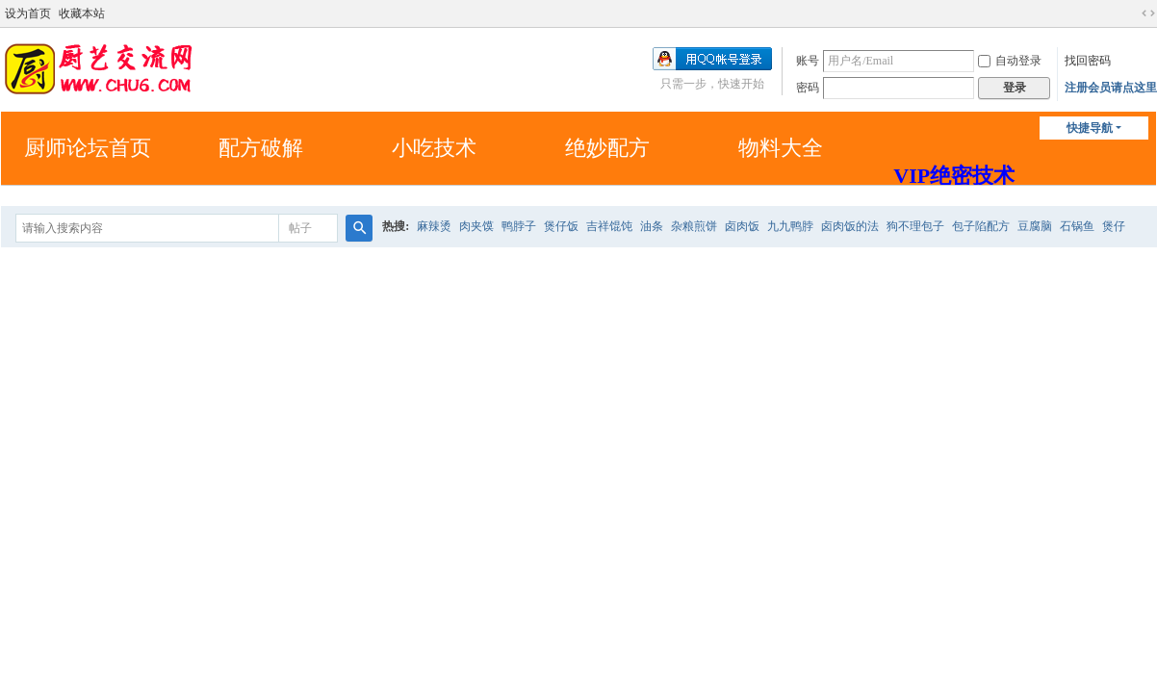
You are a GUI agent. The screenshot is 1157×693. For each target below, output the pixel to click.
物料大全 (780, 148)
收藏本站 (82, 13)
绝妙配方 (607, 148)
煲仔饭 (561, 226)
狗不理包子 (915, 226)
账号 (807, 60)
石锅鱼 (1077, 226)
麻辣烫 (434, 226)
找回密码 (1088, 60)
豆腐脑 (1034, 226)
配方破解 (261, 148)
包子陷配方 (981, 226)
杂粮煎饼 (694, 226)
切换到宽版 (1148, 13)
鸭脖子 (518, 226)
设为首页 (28, 13)
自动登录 (1009, 60)
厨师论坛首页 (87, 148)
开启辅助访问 (1130, 13)
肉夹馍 (476, 226)
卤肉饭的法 (850, 226)
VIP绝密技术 (954, 176)
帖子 (300, 228)
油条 (651, 226)
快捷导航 (1090, 128)
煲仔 (1113, 226)
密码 (807, 87)
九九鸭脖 (790, 226)
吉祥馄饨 (609, 226)
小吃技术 (434, 148)
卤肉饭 (742, 226)
